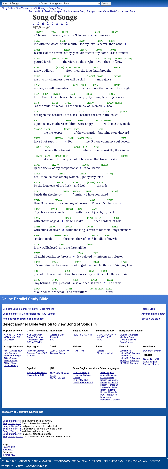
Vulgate (100, 351)
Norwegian (105, 397)
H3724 (37, 262)
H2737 (37, 218)
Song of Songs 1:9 (12, 431)
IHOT (53, 340)
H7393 (110, 200)
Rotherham (38, 337)
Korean (103, 392)
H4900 (118, 58)
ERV (16, 335)
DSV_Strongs (154, 351)
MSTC (100, 335)
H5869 (91, 271)
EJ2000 (84, 382)
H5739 (37, 164)
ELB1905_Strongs (129, 363)
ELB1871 (124, 361)
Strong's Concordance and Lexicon (77, 461)
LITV (41, 340)
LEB (18, 337)
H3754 (77, 129)
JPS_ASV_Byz (80, 380)
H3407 (68, 102)
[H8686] (74, 85)
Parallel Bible (148, 309)
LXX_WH (65, 351)
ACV (34, 342)
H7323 (37, 67)
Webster (87, 375)
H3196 (112, 41)
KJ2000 (100, 337)
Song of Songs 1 (88, 11)
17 (104, 283)
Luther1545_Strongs (130, 353)
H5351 (37, 226)
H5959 (65, 58)
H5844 (66, 156)
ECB (29, 342)
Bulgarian (112, 375)
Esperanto (113, 380)
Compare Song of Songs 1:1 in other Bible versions (28, 309)
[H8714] (56, 58)
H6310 (63, 41)
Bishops (132, 340)
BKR (111, 377)
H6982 (110, 279)
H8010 (65, 32)
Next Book (130, 11)
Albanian (104, 373)
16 (98, 274)
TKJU (99, 340)
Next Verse (103, 11)
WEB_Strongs (10, 361)
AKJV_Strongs (11, 363)
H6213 (68, 218)
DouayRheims (126, 342)
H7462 (47, 147)
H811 (96, 253)
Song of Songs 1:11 (13, 434)
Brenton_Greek (34, 353)
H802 (62, 173)
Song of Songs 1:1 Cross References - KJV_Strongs (29, 314)
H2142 (37, 85)
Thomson (31, 351)
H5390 (37, 41)
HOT (75, 351)
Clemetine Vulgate (105, 353)
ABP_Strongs (10, 351)
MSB (11, 340)
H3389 (112, 94)
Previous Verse (71, 11)
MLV (39, 342)
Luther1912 (125, 356)
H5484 (58, 200)
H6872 (94, 235)
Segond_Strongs (151, 364)
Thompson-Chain (136, 461)
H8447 (79, 209)
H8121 (82, 111)
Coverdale (133, 335)
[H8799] (115, 32)
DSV (145, 351)
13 (89, 238)
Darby (30, 337)
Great (131, 337)
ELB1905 (134, 361)
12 (63, 230)
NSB (81, 335)
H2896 (100, 41)
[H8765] (114, 191)
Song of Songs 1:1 (12, 421)
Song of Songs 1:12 (13, 436)
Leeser (76, 377)
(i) (50, 26)
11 (63, 221)
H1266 (109, 288)
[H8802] (68, 129)
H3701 (52, 226)
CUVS (53, 375)
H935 (95, 67)
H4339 (117, 85)
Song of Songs (56, 8)
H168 (36, 102)
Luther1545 (125, 351)
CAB (44, 353)
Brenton (40, 351)
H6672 (47, 156)
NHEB (76, 382)
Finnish (103, 382)
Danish (103, 380)
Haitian (103, 385)
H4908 (76, 191)
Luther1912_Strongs (130, 358)
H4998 (53, 209)
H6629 (59, 182)
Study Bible (7, 8)
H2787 (81, 120)
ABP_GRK (55, 351)
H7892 (39, 32)
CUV (52, 373)
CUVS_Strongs (57, 378)
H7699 (37, 253)
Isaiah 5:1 (8, 450)
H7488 (94, 279)
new (20, 351)
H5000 (72, 94)
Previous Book (36, 11)
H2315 (37, 76)
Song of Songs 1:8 (12, 429)
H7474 (37, 200)
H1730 (81, 41)
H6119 (37, 182)
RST (112, 373)
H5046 (71, 138)
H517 (36, 120)
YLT (11, 335)
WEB (6, 337)
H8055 (100, 76)
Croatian (104, 377)
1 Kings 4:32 (9, 455)
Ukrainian (115, 400)
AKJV (12, 337)
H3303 (37, 173)
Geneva (123, 340)
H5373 (115, 226)
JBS (42, 375)
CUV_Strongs (62, 373)
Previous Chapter (53, 11)
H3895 (37, 209)
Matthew (124, 337)
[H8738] (99, 120)
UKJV (108, 337)
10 (121, 203)
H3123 (67, 271)
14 (74, 256)
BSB (6, 340)
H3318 (83, 173)
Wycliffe (123, 335)
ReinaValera (33, 375)
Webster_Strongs (12, 356)
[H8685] (80, 138)
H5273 (55, 279)
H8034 (98, 49)
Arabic (103, 375)
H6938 (55, 102)
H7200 (110, 102)
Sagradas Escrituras (37, 373)
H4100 (58, 156)
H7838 (56, 94)
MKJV (107, 335)
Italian (115, 387)
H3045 (85, 164)
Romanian (105, 400)
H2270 (55, 164)
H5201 (47, 129)
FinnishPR (113, 382)
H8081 (83, 49)
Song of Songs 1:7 (12, 426)
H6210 (75, 279)
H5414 (37, 235)
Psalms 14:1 (9, 447)
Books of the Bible (151, 319)
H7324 (37, 58)
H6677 (94, 209)
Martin (146, 362)
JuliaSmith (37, 335)
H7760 (107, 120)
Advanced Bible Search (153, 314)
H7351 (69, 288)
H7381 (37, 49)
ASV (21, 335)
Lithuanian (113, 392)
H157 (98, 58)
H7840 (37, 111)
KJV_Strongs (39, 8)
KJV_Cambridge (81, 373)
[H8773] (70, 209)
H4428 (77, 67)
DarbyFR (154, 359)
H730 (54, 288)
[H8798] (128, 58)
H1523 (67, 76)
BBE (75, 335)
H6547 (92, 200)
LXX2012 (31, 356)
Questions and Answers (35, 461)
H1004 (37, 288)
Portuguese (111, 395)
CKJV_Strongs (11, 366)
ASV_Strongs (10, 358)
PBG (102, 395)
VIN (90, 335)
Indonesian (105, 387)
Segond (153, 362)
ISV (85, 335)
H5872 (77, 262)
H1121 (68, 120)
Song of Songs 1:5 (12, 423)
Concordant (32, 340)
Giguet (146, 359)
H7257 (96, 147)
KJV (6, 335)
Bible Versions (23, 8)
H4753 (108, 235)
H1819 (89, 191)
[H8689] (116, 67)
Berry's (155, 461)
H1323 (89, 94)
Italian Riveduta (107, 390)
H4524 (90, 226)
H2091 (116, 218)
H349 (84, 147)
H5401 (97, 32)
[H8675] (93, 288)
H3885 (62, 244)
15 (90, 265)
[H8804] (107, 58)
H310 (68, 67)
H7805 (106, 111)
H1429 (100, 182)
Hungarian (113, 385)
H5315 (89, 138)
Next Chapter (116, 11)
